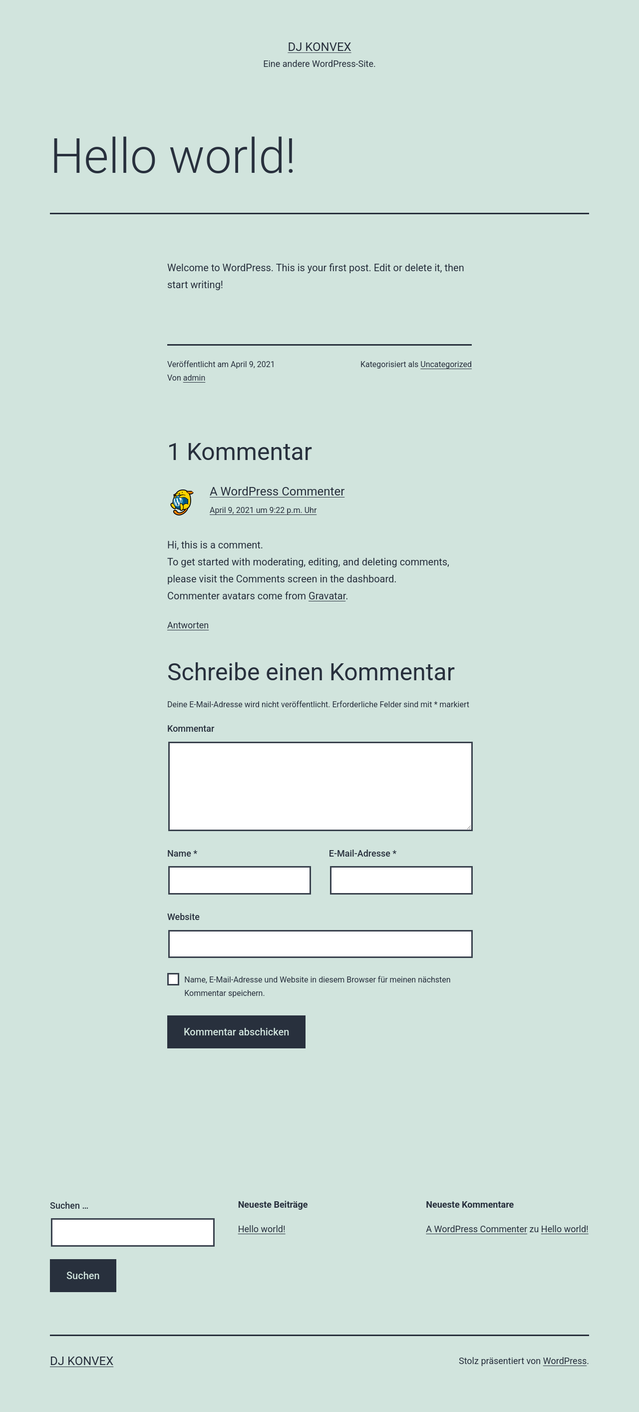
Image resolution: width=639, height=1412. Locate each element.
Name (182, 853)
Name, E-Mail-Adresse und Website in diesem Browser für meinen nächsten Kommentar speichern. (317, 986)
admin (194, 378)
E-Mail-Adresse (363, 853)
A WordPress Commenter (277, 491)
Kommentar (190, 728)
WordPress (565, 1361)
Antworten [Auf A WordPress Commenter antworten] (188, 625)
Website (183, 917)
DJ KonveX (319, 47)
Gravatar (327, 596)
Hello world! (262, 1229)
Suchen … (69, 1205)
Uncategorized (446, 364)
